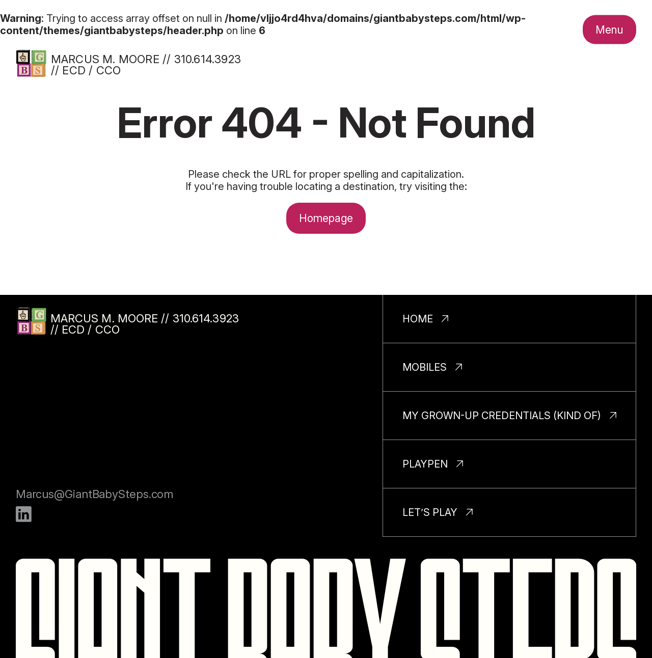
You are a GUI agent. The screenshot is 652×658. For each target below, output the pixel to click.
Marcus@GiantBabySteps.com (95, 494)
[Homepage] (31, 63)
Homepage (326, 218)
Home (417, 319)
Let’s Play (429, 512)
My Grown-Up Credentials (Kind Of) (501, 415)
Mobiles (424, 367)
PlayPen (425, 464)
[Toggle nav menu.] (609, 29)
